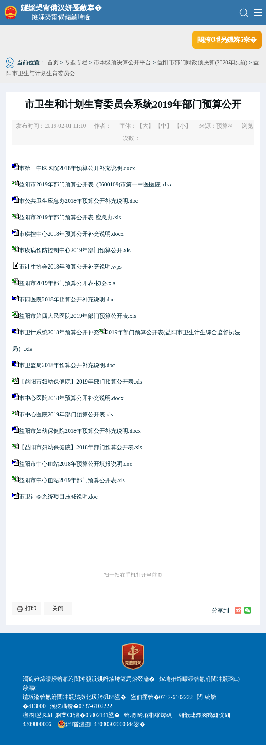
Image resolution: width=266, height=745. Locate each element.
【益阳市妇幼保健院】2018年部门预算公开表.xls (80, 447)
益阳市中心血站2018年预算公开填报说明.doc (75, 464)
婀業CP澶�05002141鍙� (87, 715)
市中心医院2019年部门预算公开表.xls (66, 415)
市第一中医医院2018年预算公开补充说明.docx (77, 168)
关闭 (58, 608)
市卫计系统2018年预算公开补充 (62, 332)
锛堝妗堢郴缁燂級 (148, 715)
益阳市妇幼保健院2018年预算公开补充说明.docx (80, 431)
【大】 (145, 126)
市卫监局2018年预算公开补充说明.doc (67, 365)
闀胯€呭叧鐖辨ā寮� (227, 39)
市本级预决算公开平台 (122, 63)
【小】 (182, 126)
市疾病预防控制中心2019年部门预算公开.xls (75, 250)
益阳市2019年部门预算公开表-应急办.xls (70, 217)
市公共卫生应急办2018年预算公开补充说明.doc (78, 201)
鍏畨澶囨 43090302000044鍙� (102, 724)
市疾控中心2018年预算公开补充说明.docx (71, 234)
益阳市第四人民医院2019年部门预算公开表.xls (77, 316)
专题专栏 (75, 63)
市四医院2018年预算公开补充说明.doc (67, 300)
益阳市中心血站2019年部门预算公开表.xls (72, 480)
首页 (53, 63)
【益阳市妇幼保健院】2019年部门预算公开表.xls (80, 382)
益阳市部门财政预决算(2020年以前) (202, 63)
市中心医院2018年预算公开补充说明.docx (71, 398)
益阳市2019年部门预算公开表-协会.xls (67, 283)
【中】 (163, 126)
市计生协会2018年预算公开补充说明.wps (70, 267)
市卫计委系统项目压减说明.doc (58, 497)
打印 (31, 608)
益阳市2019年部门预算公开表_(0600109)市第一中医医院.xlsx (95, 185)
